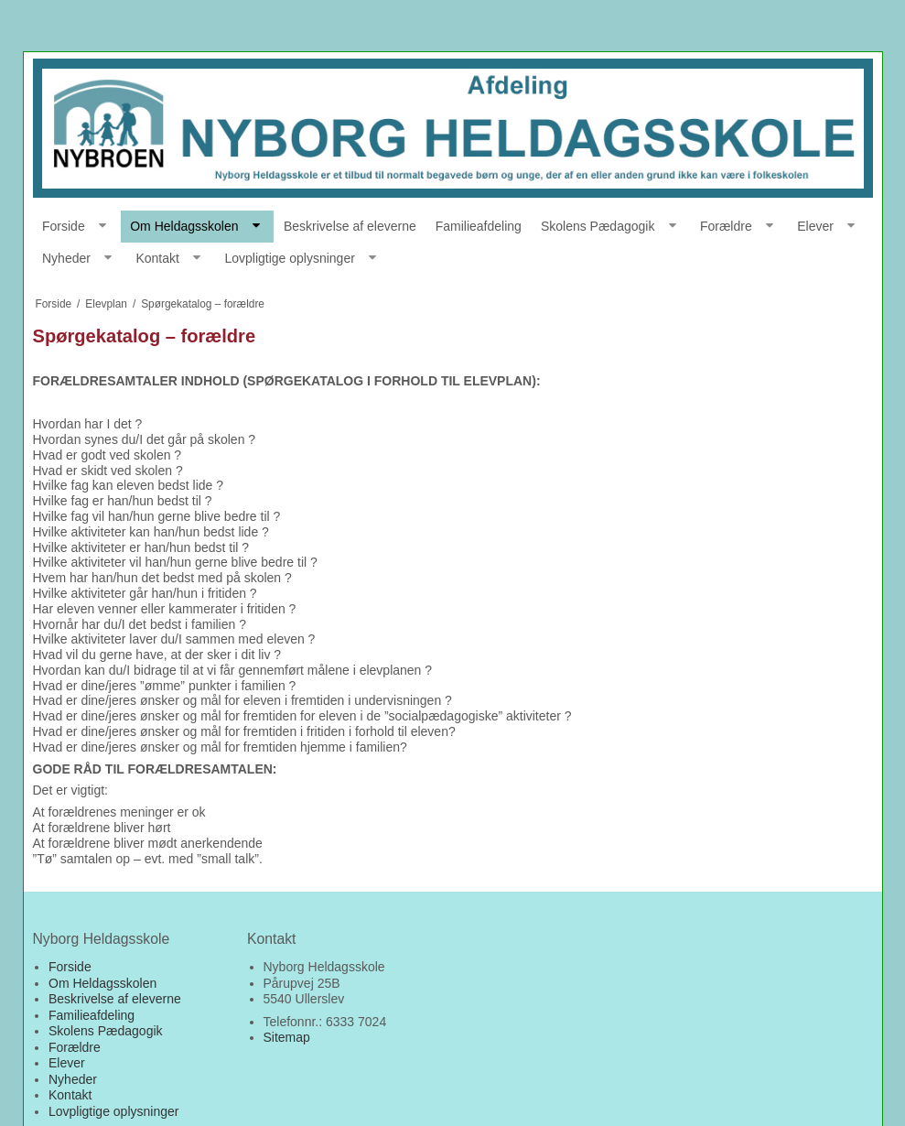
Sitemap (287, 1037)
